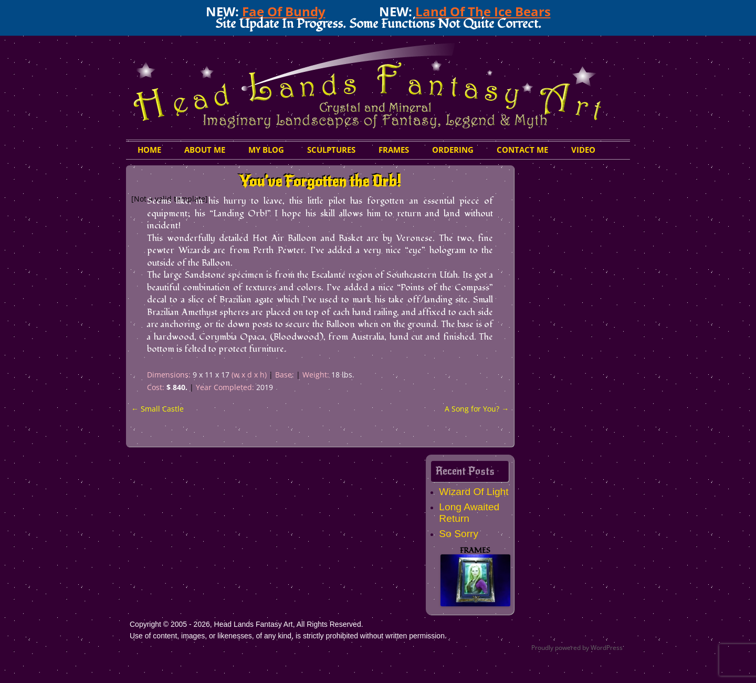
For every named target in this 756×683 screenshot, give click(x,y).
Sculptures (331, 149)
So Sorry (458, 533)
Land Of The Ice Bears (483, 11)
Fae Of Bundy (284, 11)
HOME (149, 149)
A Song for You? (477, 409)
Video (583, 149)
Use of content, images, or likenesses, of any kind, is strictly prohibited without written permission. (288, 636)
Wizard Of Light (473, 491)
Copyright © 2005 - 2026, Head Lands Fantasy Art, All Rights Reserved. (246, 624)
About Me (204, 149)
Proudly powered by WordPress (577, 647)
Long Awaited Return (469, 512)
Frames (394, 149)
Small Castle (157, 409)
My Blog (266, 149)
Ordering (453, 149)
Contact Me (522, 149)
